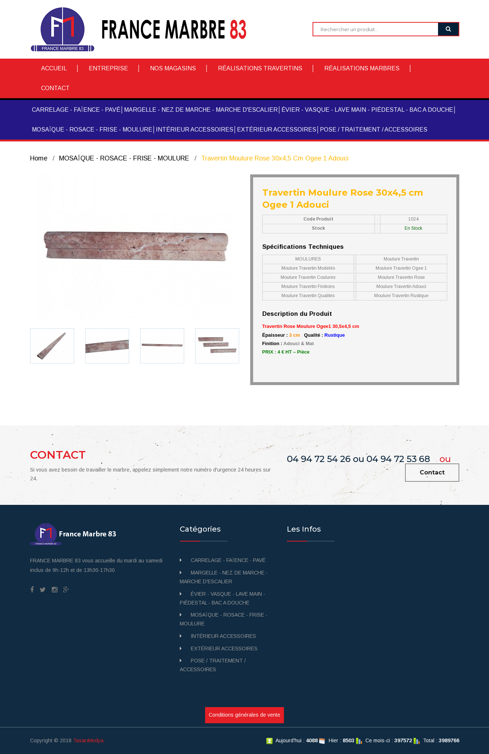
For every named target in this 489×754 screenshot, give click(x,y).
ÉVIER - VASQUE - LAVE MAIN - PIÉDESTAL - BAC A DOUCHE (367, 110)
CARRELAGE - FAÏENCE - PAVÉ (76, 110)
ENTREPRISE (108, 68)
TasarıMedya (88, 740)
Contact (432, 472)
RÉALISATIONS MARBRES (361, 68)
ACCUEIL (54, 68)
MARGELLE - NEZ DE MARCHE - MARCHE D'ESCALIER (201, 110)
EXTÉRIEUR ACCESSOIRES (276, 129)
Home (38, 158)
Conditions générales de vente (244, 715)
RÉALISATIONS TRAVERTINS (260, 68)
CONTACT (55, 88)
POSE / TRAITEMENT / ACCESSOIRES (373, 129)
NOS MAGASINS (173, 68)
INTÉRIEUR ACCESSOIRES (194, 129)
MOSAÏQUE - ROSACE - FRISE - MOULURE (92, 129)
